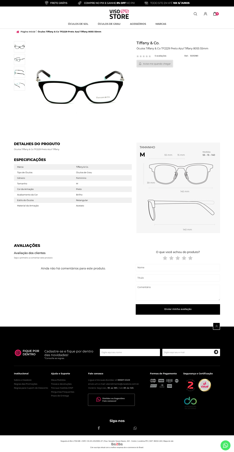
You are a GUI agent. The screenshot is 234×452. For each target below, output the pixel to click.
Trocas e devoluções (61, 384)
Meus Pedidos (58, 380)
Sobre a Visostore (23, 380)
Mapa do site (168, 441)
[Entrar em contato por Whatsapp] (226, 445)
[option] (19, 46)
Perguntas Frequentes (62, 392)
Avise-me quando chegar (157, 63)
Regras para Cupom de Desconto (31, 388)
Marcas (161, 24)
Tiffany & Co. (147, 43)
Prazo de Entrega (60, 395)
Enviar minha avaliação (178, 309)
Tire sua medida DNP (62, 388)
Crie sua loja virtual (97, 447)
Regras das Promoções (25, 384)
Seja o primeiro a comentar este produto (33, 258)
